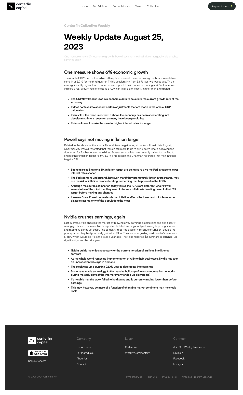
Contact (81, 364)
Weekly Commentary (137, 352)
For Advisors (100, 6)
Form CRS (152, 376)
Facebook (179, 358)
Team (138, 6)
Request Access (37, 360)
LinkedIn (178, 352)
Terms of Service (133, 376)
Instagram (179, 364)
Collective (152, 6)
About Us (82, 358)
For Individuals (121, 6)
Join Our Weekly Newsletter (189, 347)
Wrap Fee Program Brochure (197, 376)
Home (84, 6)
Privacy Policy (169, 376)
